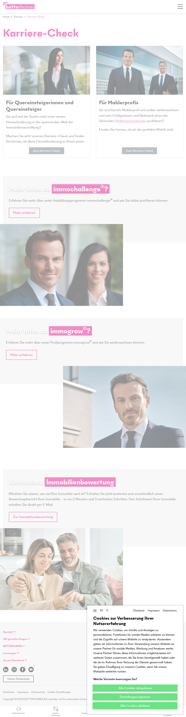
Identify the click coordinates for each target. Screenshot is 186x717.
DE (95, 610)
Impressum (154, 610)
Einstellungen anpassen (135, 697)
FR (101, 610)
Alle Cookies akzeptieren (135, 688)
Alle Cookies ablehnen (135, 706)
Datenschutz (170, 610)
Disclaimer (139, 610)
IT (107, 610)
